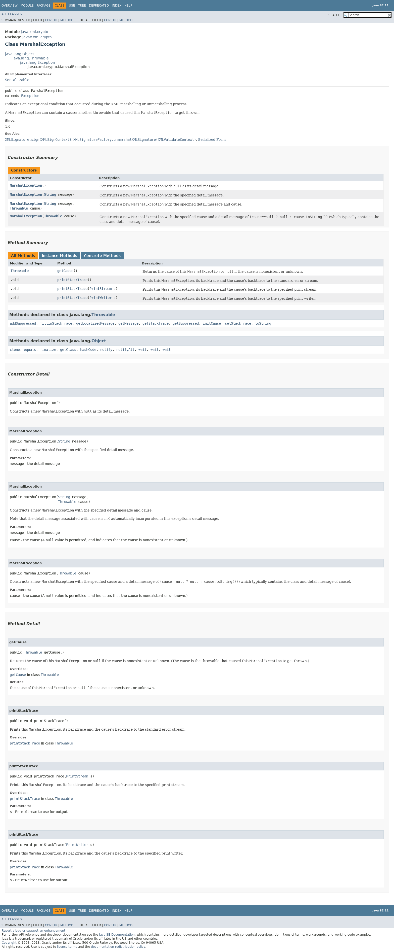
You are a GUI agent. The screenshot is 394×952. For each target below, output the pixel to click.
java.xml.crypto (34, 32)
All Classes (12, 14)
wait (142, 350)
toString (263, 323)
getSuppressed (186, 323)
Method (66, 20)
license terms (67, 946)
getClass (68, 350)
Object (98, 340)
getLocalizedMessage (95, 323)
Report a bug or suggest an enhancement (33, 930)
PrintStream (100, 289)
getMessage (128, 323)
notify (106, 350)
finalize (48, 350)
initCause (212, 323)
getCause (65, 271)
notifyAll (125, 350)
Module (27, 5)
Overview (10, 5)
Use (72, 5)
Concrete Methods (102, 256)
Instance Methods (59, 256)
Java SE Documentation (117, 934)
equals (30, 350)
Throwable (19, 208)
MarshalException (26, 185)
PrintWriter (100, 298)
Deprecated (99, 5)
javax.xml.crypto (37, 37)
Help (128, 5)
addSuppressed (23, 323)
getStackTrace (155, 323)
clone (15, 350)
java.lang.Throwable (31, 58)
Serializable (17, 80)
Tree (82, 5)
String (50, 194)
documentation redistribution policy (118, 946)
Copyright (9, 942)
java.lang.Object (19, 54)
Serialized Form (212, 140)
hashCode (88, 350)
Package (44, 5)
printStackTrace (72, 280)
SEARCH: (334, 15)
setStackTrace (238, 323)
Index (116, 5)
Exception (30, 96)
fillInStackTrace (56, 323)
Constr (51, 20)
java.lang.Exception (37, 62)
